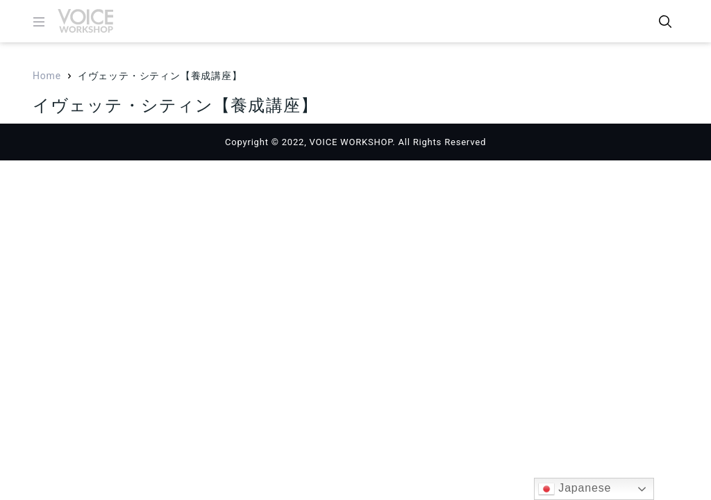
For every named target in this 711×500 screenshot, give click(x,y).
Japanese (574, 489)
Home (47, 75)
